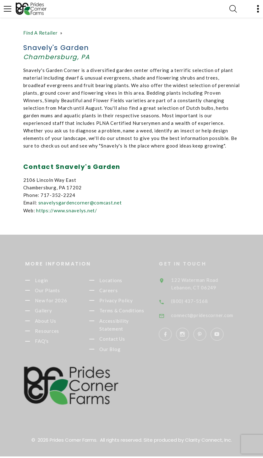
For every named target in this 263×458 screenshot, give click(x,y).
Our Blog (115, 351)
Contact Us (118, 340)
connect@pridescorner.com (209, 313)
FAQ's (48, 342)
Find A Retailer (40, 33)
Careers (114, 290)
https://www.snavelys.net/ (66, 210)
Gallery (49, 311)
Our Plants (53, 290)
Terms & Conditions (127, 311)
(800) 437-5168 (197, 300)
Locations (116, 279)
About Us (51, 321)
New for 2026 (57, 301)
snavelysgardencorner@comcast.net (80, 202)
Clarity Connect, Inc (208, 441)
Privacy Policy (122, 301)
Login (47, 279)
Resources (53, 332)
